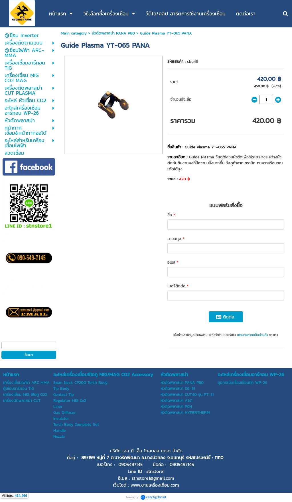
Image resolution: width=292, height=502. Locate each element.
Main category (74, 33)
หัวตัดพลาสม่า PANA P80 (113, 33)
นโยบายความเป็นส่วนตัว (252, 334)
